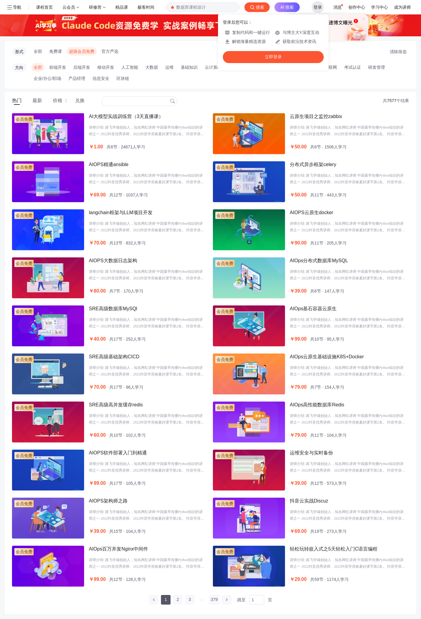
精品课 (121, 7)
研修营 (95, 7)
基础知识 (189, 67)
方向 (19, 67)
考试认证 (352, 67)
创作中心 (356, 7)
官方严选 (109, 51)
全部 (38, 51)
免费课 (55, 51)
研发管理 (376, 67)
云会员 (68, 7)
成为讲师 (402, 7)
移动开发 (105, 67)
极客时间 (146, 7)
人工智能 (129, 67)
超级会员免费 (81, 51)
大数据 (151, 67)
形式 (19, 51)
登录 (317, 7)
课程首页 (44, 7)
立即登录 (273, 57)
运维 (169, 67)
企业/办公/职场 (47, 78)
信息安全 (100, 78)
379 (214, 599)
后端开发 (81, 67)
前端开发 (57, 67)
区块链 (123, 78)
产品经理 (76, 78)
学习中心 (379, 7)
